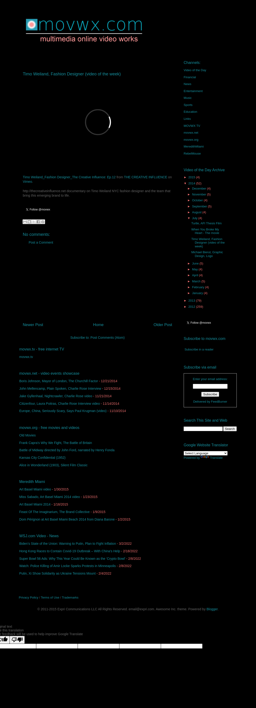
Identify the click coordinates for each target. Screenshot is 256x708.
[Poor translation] (17, 640)
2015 (192, 177)
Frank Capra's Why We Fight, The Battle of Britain (55, 443)
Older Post (163, 325)
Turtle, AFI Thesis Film (206, 223)
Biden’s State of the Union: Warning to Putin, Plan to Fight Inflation (67, 543)
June (196, 263)
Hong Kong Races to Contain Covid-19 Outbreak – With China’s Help (69, 551)
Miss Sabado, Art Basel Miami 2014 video (49, 497)
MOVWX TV (192, 126)
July (195, 218)
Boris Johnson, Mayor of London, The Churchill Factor (58, 381)
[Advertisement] (97, 285)
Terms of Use (50, 597)
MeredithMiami (194, 146)
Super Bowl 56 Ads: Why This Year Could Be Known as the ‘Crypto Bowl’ (72, 558)
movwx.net (191, 132)
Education (190, 111)
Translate (212, 457)
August (197, 212)
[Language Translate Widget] (206, 453)
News (187, 84)
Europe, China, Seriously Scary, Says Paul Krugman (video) (63, 411)
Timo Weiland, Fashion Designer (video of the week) (208, 242)
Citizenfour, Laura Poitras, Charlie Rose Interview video (59, 403)
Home (98, 325)
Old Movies (27, 435)
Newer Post (33, 325)
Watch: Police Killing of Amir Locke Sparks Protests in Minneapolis (67, 566)
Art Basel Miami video (35, 489)
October (198, 200)
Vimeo (27, 181)
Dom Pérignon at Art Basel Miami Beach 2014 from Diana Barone (67, 519)
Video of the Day (195, 70)
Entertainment (193, 91)
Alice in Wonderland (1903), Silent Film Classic (53, 465)
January (198, 293)
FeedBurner (219, 401)
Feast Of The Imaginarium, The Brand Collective (54, 512)
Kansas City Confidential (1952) (42, 457)
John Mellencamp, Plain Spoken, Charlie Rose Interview (60, 388)
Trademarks (70, 597)
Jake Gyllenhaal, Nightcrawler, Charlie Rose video (55, 396)
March (197, 281)
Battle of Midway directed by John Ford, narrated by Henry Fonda (66, 450)
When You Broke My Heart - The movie (205, 231)
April (195, 275)
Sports (188, 105)
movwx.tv (26, 357)
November (199, 194)
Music (188, 98)
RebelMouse (192, 153)
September (200, 206)
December (199, 188)
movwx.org (191, 139)
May (195, 269)
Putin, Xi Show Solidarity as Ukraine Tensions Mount (57, 573)
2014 (192, 183)
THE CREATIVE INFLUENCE (145, 177)
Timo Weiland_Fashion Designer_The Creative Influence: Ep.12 (69, 177)
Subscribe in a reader (199, 349)
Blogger (211, 609)
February (198, 287)
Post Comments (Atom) (107, 337)
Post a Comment (41, 242)
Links (187, 119)
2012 (192, 306)
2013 (192, 300)
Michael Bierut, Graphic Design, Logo (207, 254)
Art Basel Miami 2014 (34, 504)
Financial (190, 77)
